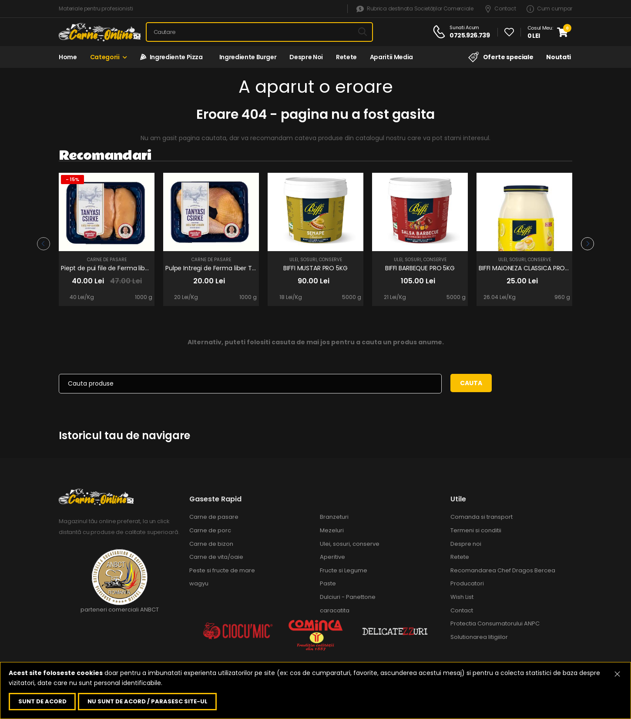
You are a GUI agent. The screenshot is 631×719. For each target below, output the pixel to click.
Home (68, 57)
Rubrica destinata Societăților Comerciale (414, 9)
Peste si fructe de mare (222, 570)
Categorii (105, 57)
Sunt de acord (42, 701)
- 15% (72, 179)
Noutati (558, 57)
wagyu (198, 583)
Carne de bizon (211, 544)
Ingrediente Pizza (171, 57)
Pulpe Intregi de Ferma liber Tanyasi (218, 268)
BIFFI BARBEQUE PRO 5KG (420, 268)
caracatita (334, 610)
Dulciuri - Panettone (348, 597)
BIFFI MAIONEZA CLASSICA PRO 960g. (531, 268)
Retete (346, 57)
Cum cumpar (549, 9)
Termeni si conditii (475, 530)
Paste (328, 583)
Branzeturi (334, 517)
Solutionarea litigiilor (479, 637)
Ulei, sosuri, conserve (315, 259)
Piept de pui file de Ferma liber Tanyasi (118, 268)
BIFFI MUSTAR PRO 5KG (315, 268)
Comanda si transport (481, 517)
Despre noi (306, 57)
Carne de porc (210, 530)
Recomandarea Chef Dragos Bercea (502, 570)
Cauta (471, 383)
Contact (500, 9)
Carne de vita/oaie (216, 557)
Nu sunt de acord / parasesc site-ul (147, 701)
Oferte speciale (500, 57)
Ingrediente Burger (246, 57)
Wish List (461, 597)
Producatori (467, 583)
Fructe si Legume (343, 570)
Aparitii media (391, 57)
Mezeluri (332, 530)
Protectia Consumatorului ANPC (495, 623)
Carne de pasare (107, 259)
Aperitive (332, 557)
